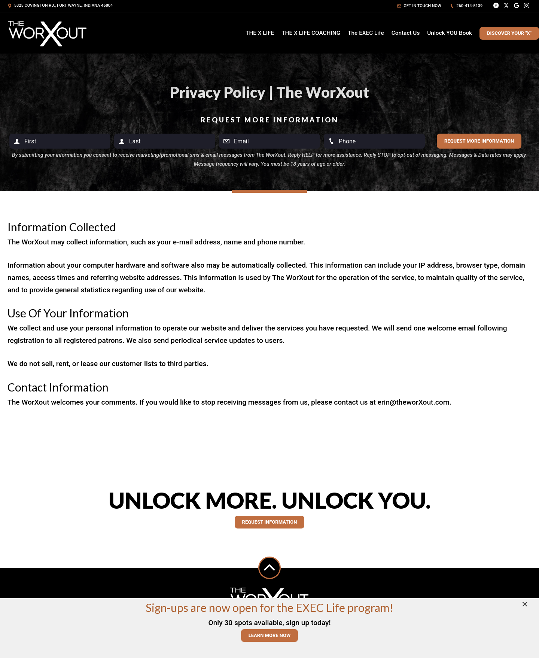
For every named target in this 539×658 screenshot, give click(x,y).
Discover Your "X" (509, 33)
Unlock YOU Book (449, 33)
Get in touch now (419, 5)
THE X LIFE (260, 33)
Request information (269, 522)
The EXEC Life (366, 33)
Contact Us (406, 33)
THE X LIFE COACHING (310, 33)
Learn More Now (270, 635)
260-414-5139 (466, 5)
